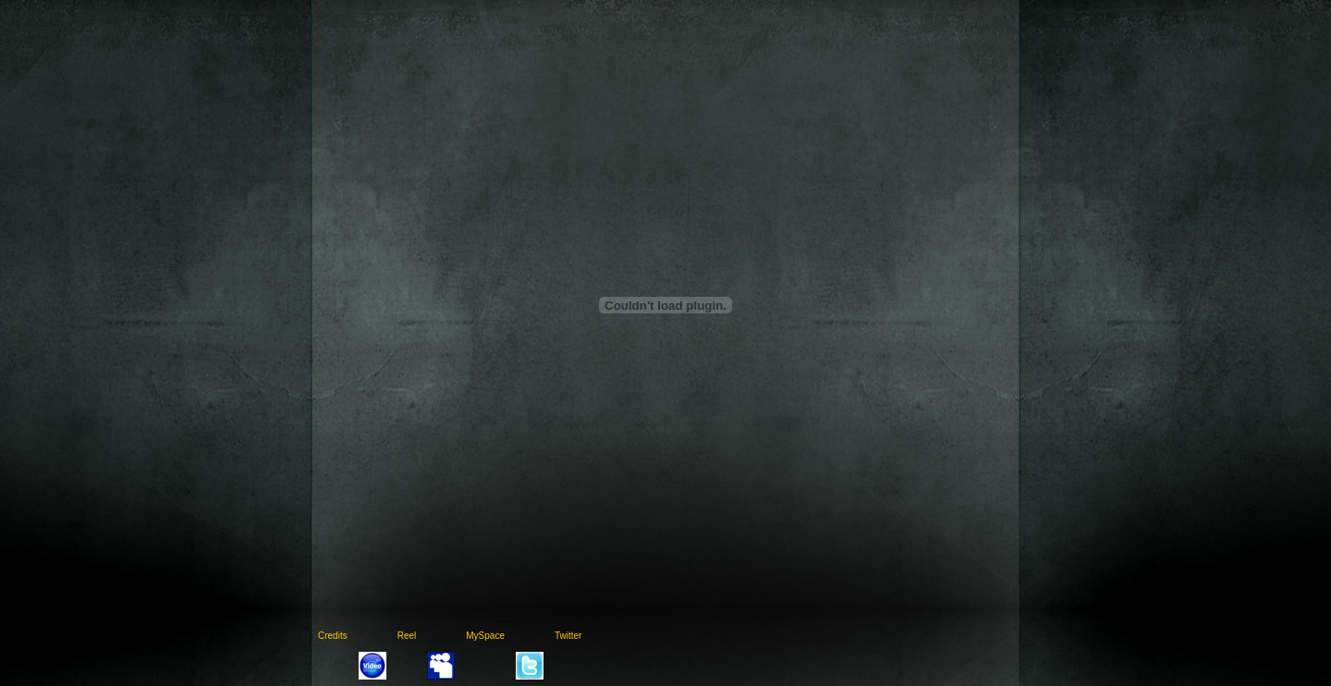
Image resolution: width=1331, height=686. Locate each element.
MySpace (485, 636)
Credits (333, 636)
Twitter (568, 636)
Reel (407, 636)
